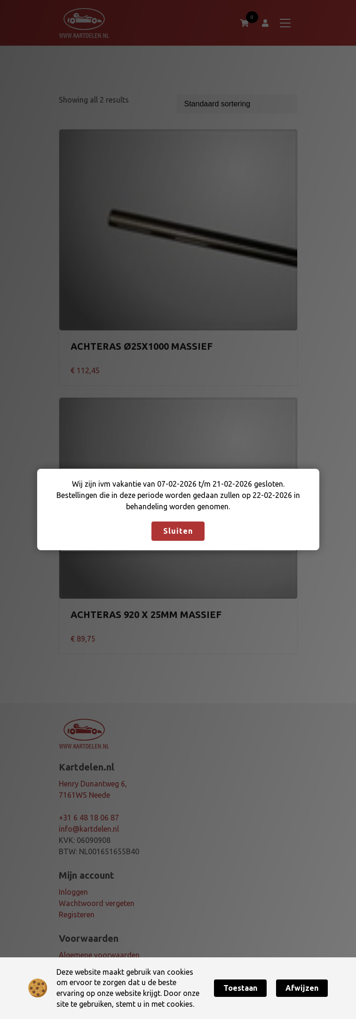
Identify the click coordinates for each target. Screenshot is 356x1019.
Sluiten (178, 531)
